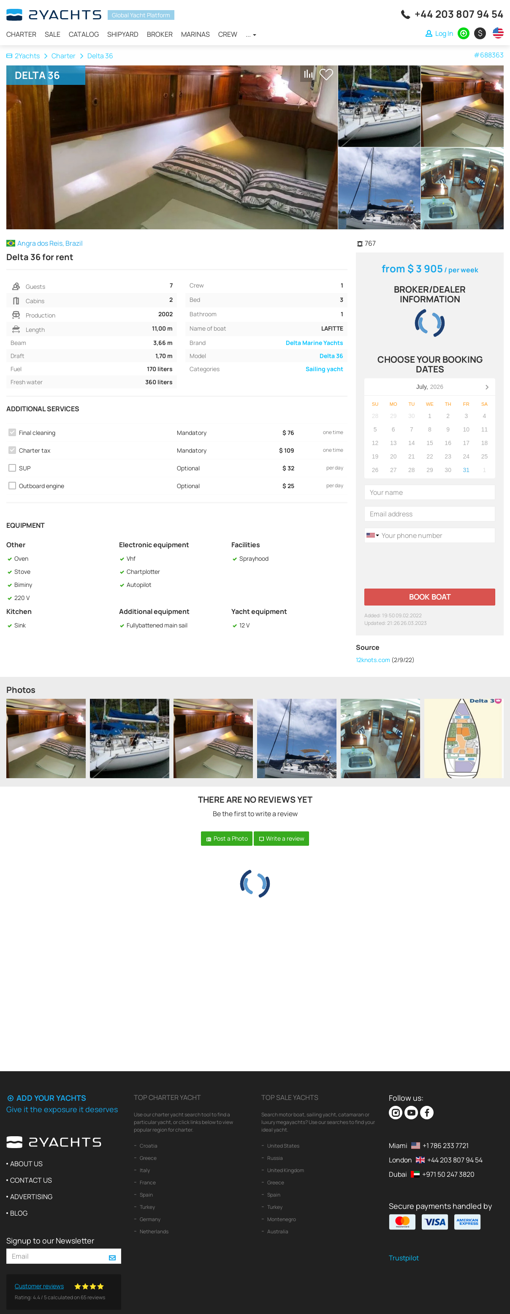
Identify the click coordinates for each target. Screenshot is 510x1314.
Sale (52, 34)
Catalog (84, 34)
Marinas (195, 34)
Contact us (31, 1180)
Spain (146, 1194)
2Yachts (23, 55)
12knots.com (373, 660)
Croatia (148, 1145)
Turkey (147, 1207)
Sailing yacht (324, 369)
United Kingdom (285, 1170)
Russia (274, 1158)
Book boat (430, 597)
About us (26, 1163)
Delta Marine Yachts (314, 343)
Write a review (281, 838)
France (147, 1182)
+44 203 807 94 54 (459, 14)
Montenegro (281, 1219)
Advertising (31, 1196)
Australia (277, 1231)
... (251, 34)
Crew (227, 34)
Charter (21, 34)
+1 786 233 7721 (446, 1145)
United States (282, 1145)
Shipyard (122, 34)
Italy (144, 1170)
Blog (18, 1213)
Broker (160, 34)
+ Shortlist (326, 74)
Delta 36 (331, 356)
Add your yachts (46, 1098)
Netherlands (153, 1231)
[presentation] (428, 565)
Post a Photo (227, 838)
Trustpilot (404, 1257)
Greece (148, 1158)
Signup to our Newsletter (50, 1240)
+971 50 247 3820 (448, 1174)
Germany (149, 1219)
